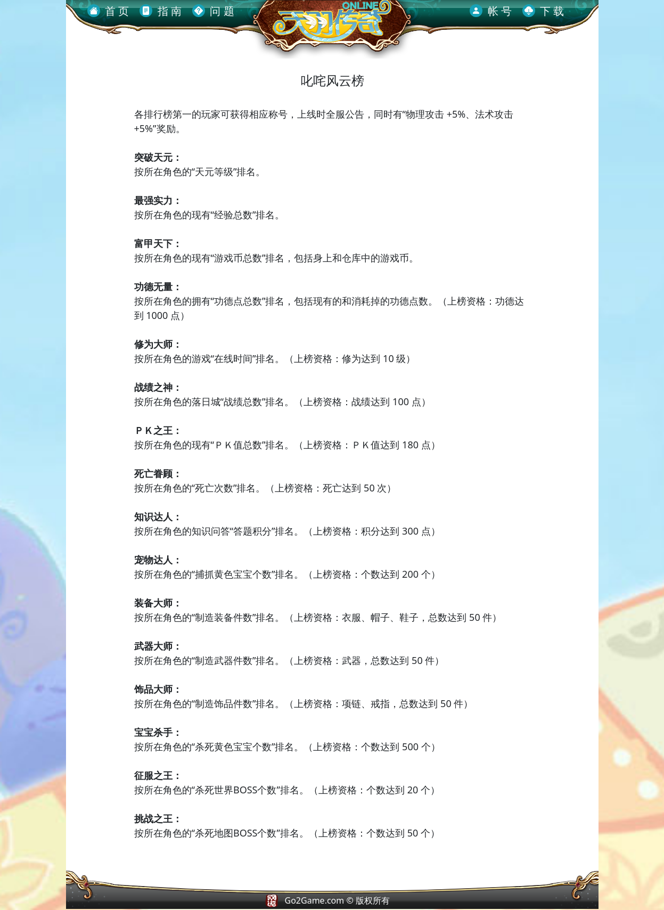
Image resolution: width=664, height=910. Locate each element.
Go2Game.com (315, 900)
